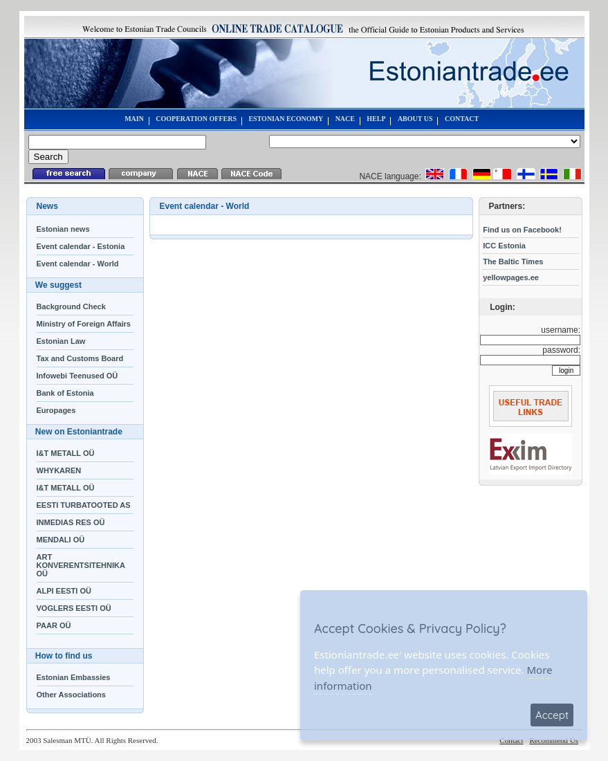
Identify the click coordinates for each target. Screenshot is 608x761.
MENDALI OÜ (61, 539)
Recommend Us (553, 740)
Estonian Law (61, 341)
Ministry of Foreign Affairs (84, 324)
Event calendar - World (78, 263)
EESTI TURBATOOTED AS (84, 505)
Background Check (71, 306)
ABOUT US (415, 118)
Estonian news (63, 229)
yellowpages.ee (511, 277)
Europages (56, 410)
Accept (552, 715)
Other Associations (71, 694)
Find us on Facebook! (522, 230)
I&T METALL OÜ (66, 453)
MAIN (134, 118)
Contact (511, 740)
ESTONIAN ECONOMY (285, 118)
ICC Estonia (504, 245)
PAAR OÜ (54, 625)
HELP (376, 118)
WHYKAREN (59, 470)
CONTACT (462, 118)
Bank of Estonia (65, 393)
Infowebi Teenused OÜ (77, 376)
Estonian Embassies (74, 677)
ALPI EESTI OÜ (64, 591)
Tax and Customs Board (80, 358)
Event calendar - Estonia (81, 246)
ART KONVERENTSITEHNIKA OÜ (81, 565)
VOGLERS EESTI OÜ (74, 608)
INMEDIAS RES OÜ (71, 522)
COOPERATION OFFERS (196, 118)
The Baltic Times (513, 261)
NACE (345, 118)
